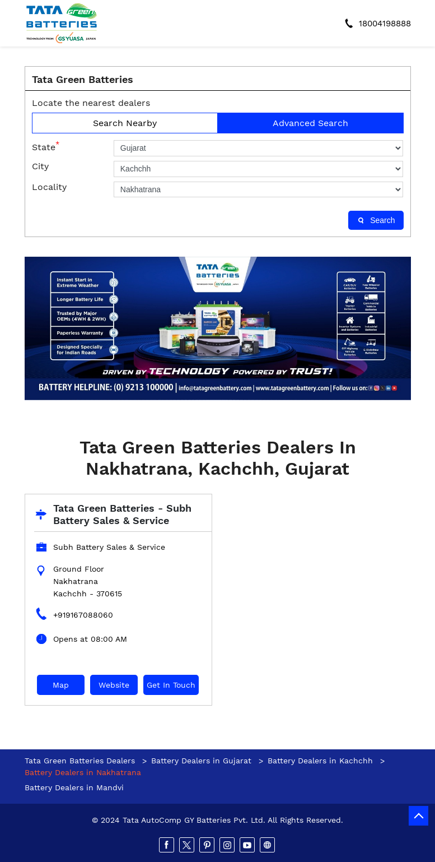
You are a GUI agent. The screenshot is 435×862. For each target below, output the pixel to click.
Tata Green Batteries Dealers (81, 760)
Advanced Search (310, 123)
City (40, 166)
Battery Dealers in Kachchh (320, 760)
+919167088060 (83, 614)
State (45, 146)
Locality (49, 187)
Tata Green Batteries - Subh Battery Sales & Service (122, 514)
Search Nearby (125, 123)
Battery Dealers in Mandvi (74, 787)
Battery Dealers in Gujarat (201, 760)
